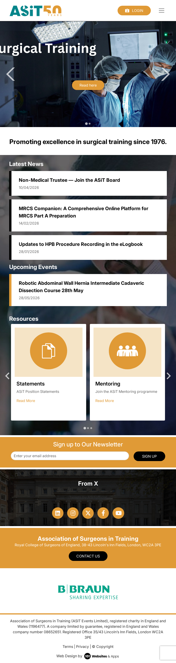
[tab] (86, 123)
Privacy (82, 646)
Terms (68, 646)
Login (134, 10)
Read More (25, 400)
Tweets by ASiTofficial (88, 497)
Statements (30, 383)
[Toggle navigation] (161, 10)
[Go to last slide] (13, 74)
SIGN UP (149, 456)
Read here (88, 85)
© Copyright (102, 646)
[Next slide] (163, 74)
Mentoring (107, 383)
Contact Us (88, 556)
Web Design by (88, 656)
